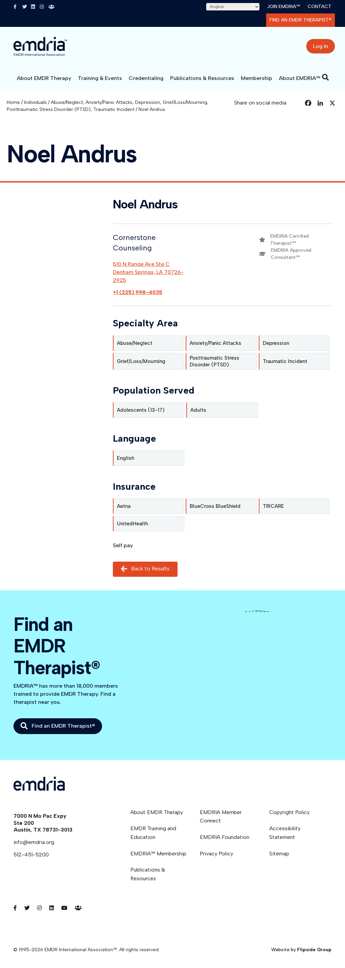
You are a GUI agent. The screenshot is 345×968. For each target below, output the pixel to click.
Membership (256, 78)
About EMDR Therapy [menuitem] (156, 812)
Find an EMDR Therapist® (301, 20)
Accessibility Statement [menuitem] (285, 832)
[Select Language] (232, 6)
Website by (301, 950)
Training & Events (100, 78)
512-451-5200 (31, 854)
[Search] (325, 77)
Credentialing (146, 78)
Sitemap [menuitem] (279, 853)
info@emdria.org (33, 842)
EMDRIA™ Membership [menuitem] (158, 853)
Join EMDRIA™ (283, 6)
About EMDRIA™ (299, 78)
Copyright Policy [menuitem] (289, 812)
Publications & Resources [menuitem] (147, 874)
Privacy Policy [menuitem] (216, 853)
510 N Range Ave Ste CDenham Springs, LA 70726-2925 (148, 272)
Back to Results (145, 569)
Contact (320, 6)
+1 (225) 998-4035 (137, 292)
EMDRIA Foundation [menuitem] (224, 837)
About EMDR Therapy (44, 78)
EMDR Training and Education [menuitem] (153, 832)
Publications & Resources (202, 78)
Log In (320, 46)
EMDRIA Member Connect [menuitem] (221, 816)
